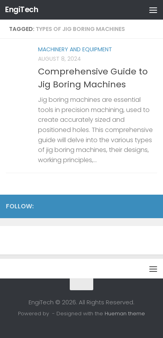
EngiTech (21, 9)
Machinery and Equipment (75, 49)
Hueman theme (125, 313)
